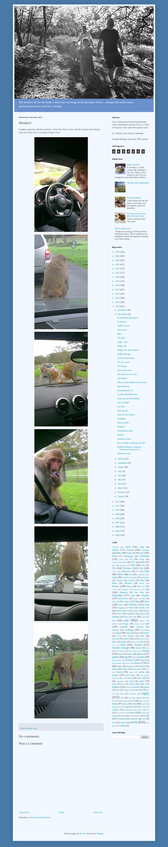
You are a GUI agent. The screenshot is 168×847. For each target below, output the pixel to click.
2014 (117, 302)
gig (126, 657)
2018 (117, 285)
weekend (133, 719)
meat (131, 672)
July (120, 471)
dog (118, 632)
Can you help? (123, 402)
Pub (147, 589)
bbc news (124, 601)
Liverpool (145, 577)
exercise (115, 639)
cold (147, 623)
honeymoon (116, 663)
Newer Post (24, 812)
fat (134, 639)
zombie (122, 726)
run (122, 698)
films (114, 642)
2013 (117, 306)
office (139, 678)
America (115, 547)
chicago (125, 624)
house (137, 663)
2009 (117, 514)
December (122, 310)
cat (113, 620)
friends (145, 650)
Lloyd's (120, 580)
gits (134, 657)
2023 (117, 264)
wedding (121, 719)
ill (148, 663)
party (114, 684)
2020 (117, 277)
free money (133, 651)
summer (115, 710)
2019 (117, 281)
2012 (117, 502)
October (121, 459)
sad (130, 698)
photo (142, 684)
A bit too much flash (125, 358)
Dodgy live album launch (127, 350)
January (121, 496)
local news (136, 669)
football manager (120, 647)
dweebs (131, 636)
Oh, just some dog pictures (138, 183)
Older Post (98, 812)
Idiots (120, 574)
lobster (125, 669)
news (130, 678)
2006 (117, 527)
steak (135, 707)
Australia (145, 550)
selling (138, 698)
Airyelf (82, 833)
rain (117, 690)
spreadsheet (116, 707)
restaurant (138, 690)
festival (143, 639)
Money (115, 586)
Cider (121, 559)
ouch (131, 681)
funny (120, 654)
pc (123, 684)
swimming (128, 710)
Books (114, 556)
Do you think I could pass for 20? (131, 443)
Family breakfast (134, 198)
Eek (113, 565)
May (120, 480)
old (148, 678)
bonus (135, 611)
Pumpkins (121, 419)
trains (114, 716)
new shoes (120, 678)
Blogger (100, 833)
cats (126, 620)
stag (126, 707)
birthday (133, 604)
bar (143, 598)
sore (134, 703)
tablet (139, 710)
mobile (141, 672)
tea (117, 713)
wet (143, 719)
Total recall (122, 330)
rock (122, 694)
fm (141, 641)
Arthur (115, 550)
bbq (137, 601)
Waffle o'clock (123, 326)
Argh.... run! (122, 342)
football (138, 644)
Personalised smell (125, 431)
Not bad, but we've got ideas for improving (136, 214)
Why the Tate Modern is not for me (132, 382)
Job (130, 574)
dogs (128, 633)
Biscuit (139, 552)
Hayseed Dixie (123, 386)
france (138, 648)
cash (143, 617)
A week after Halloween (127, 394)
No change (121, 366)
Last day (120, 406)
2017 (117, 290)
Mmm (142, 583)
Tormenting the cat (125, 390)
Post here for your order (127, 374)
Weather (145, 595)
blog (147, 604)
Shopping (123, 592)
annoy (135, 599)
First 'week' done (124, 370)
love (147, 669)
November (122, 314)
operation (120, 681)
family (126, 639)
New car (141, 586)
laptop (114, 669)
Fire (143, 565)
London (131, 580)
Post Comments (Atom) (40, 817)
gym (142, 657)
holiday (129, 660)
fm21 (114, 645)
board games (122, 611)
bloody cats (144, 608)
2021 (117, 273)
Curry (124, 562)
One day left (122, 411)
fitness (133, 642)
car (134, 616)
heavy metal (116, 660)
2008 (117, 518)
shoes (125, 701)
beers (121, 605)
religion (127, 690)
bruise (142, 614)
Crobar (114, 562)
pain (141, 681)
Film (133, 565)
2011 (117, 506)
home (142, 660)
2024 (117, 260)
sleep (114, 703)
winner (123, 723)
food (123, 644)
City (131, 559)
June (120, 475)
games (140, 653)
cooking (129, 629)
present (136, 687)
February (122, 492)
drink (137, 633)
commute (140, 627)
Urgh (133, 595)
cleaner (137, 624)
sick (132, 701)
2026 (117, 252)
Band (129, 553)
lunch (119, 672)
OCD (114, 589)
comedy (124, 626)
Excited (123, 565)
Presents (137, 589)
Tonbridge (117, 595)
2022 (117, 269)
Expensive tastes (124, 439)
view (138, 716)
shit (117, 701)
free (147, 648)
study (143, 707)
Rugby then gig (123, 354)
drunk (119, 636)
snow (125, 704)
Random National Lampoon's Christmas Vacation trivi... (129, 448)
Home (61, 812)
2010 (117, 510)
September (122, 463)
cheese (114, 624)
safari (35, 728)
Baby (118, 552)
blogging (120, 608)
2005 (117, 531)
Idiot (146, 571)
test (124, 713)
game (130, 654)
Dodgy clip (122, 346)
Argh (142, 547)
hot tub (128, 663)
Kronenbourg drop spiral (127, 318)
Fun (141, 568)
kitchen (142, 666)
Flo (113, 568)
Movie (129, 586)
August (121, 467)
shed (147, 698)
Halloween (126, 571)
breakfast (131, 614)
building (115, 617)
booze (146, 610)
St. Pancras (122, 322)
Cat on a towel (123, 362)
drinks (146, 633)
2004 (117, 535)
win (113, 723)
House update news (123, 228)
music (115, 675)
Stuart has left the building (128, 398)
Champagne (128, 556)
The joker (121, 338)
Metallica (128, 583)
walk (146, 715)
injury (119, 666)
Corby (141, 559)
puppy (146, 687)
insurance (131, 666)
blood (131, 608)
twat (123, 716)
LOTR (125, 578)
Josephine (141, 575)
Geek (114, 571)
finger (123, 642)
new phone (145, 675)
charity (142, 621)
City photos (122, 378)
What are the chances (126, 415)
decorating (145, 630)
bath (113, 602)
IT (138, 571)
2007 (117, 522)
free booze (120, 651)
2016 (117, 294)
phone (131, 684)
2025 (117, 256)
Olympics (125, 589)
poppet (115, 687)
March (121, 488)
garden (115, 657)
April (120, 484)
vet (130, 716)
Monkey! (121, 427)
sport (143, 704)
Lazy (134, 577)
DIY (133, 562)
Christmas (144, 556)
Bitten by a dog (123, 453)
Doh (142, 562)
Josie (114, 577)
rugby (145, 693)
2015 (117, 298)
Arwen (130, 550)
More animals (123, 423)
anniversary (123, 598)
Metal (114, 583)
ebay (142, 636)
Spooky (120, 435)
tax (148, 710)
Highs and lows (133, 165)
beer (147, 601)
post (127, 687)
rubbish (133, 694)
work (134, 722)
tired (132, 712)
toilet (143, 713)
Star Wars (139, 592)
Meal (142, 580)
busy (126, 617)
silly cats (142, 701)
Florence (127, 568)
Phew (119, 334)
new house (130, 675)
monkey (29, 728)
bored (119, 614)
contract (115, 630)
